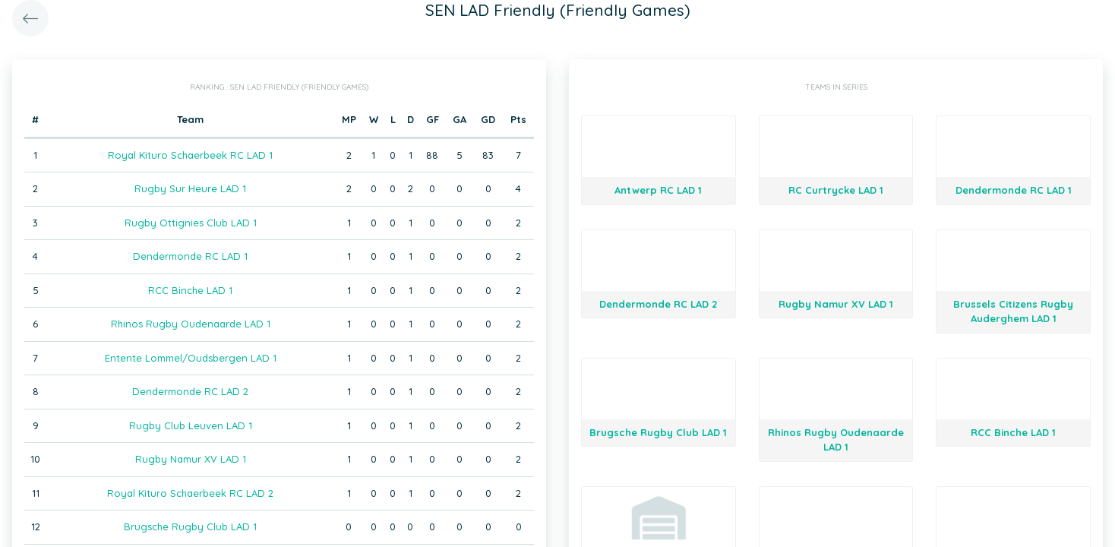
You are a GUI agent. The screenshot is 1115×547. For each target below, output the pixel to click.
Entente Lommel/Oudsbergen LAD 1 (190, 358)
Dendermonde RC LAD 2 (190, 391)
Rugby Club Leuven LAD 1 (190, 425)
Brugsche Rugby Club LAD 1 (190, 526)
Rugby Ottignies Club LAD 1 (191, 223)
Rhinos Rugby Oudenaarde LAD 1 (190, 324)
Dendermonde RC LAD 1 (190, 256)
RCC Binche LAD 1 (190, 290)
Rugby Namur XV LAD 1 (190, 459)
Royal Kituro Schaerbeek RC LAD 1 (190, 155)
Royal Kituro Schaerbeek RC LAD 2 (190, 493)
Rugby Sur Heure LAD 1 (190, 188)
